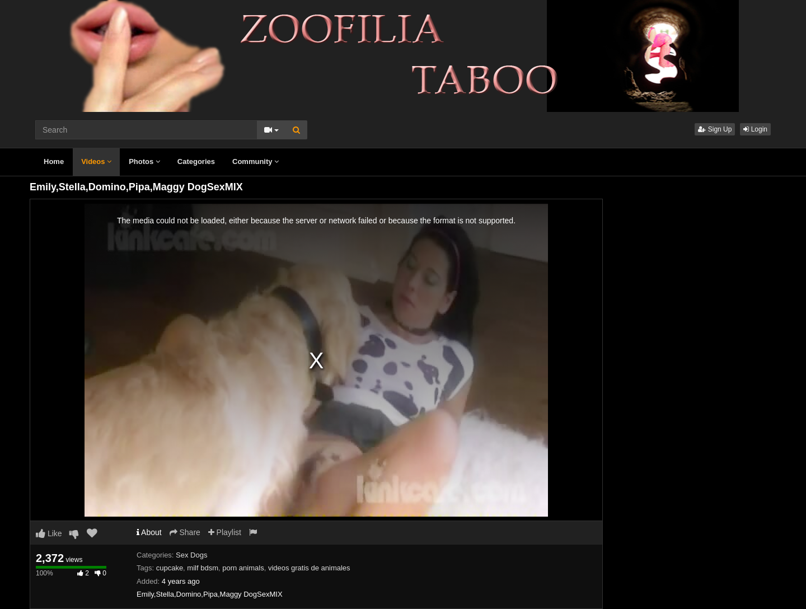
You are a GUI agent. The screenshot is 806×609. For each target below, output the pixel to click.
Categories (196, 161)
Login (755, 129)
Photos (144, 161)
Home (54, 161)
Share (185, 532)
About (149, 532)
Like (49, 533)
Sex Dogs (191, 555)
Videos (96, 161)
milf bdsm (202, 568)
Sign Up (715, 129)
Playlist (224, 532)
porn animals (243, 568)
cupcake (169, 568)
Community (255, 161)
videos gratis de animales (309, 568)
